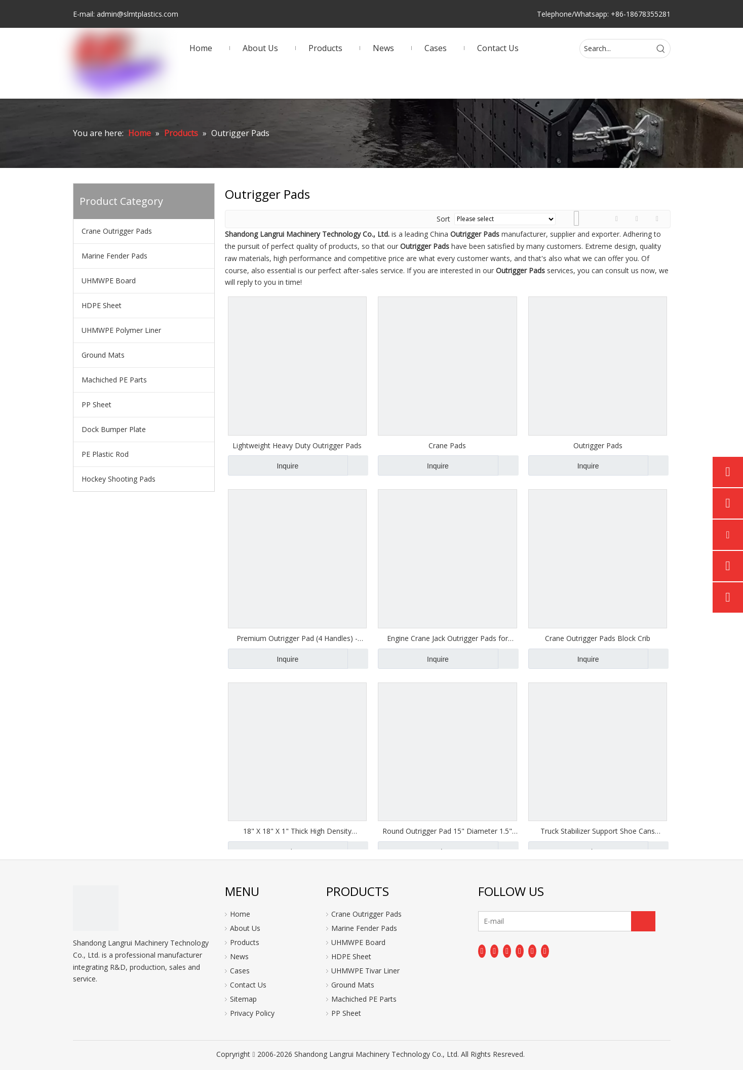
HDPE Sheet (102, 305)
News (239, 956)
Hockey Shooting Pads (118, 479)
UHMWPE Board (109, 280)
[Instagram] (532, 951)
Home (240, 914)
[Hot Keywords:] (661, 48)
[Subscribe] (643, 921)
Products (244, 942)
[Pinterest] (545, 951)
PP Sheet (96, 404)
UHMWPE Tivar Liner (365, 970)
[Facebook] (482, 951)
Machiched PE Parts (114, 379)
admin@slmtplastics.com (137, 14)
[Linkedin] (494, 951)
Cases (240, 970)
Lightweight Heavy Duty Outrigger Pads (297, 445)
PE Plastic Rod (105, 454)
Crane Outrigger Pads (117, 231)
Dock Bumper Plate (114, 429)
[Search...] (616, 48)
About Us (245, 928)
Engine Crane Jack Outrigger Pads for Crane (447, 638)
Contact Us (248, 985)
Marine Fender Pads (114, 256)
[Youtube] (520, 951)
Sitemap (243, 999)
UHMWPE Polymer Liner (121, 330)
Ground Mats (103, 355)
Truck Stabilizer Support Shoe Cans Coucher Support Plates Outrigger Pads (597, 831)
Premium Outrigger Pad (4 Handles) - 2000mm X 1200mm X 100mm (297, 638)
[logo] (96, 908)
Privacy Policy (252, 1013)
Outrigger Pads (597, 445)
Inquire (263, 465)
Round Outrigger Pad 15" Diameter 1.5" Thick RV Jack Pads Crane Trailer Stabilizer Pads (447, 831)
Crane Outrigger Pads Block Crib (597, 638)
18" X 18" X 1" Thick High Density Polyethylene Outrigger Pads (297, 831)
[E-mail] (518, 921)
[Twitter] (507, 951)
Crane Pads (447, 445)
